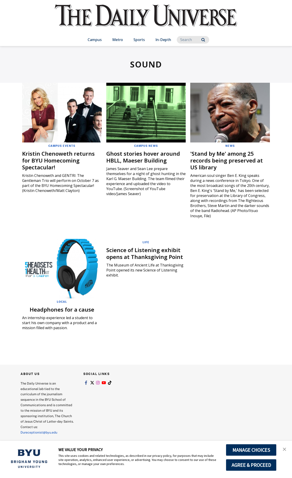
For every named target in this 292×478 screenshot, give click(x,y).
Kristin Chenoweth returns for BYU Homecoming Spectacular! (58, 160)
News (230, 145)
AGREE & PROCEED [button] (251, 465)
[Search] (193, 40)
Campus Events (61, 145)
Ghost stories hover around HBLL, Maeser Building (143, 157)
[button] (284, 449)
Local (62, 301)
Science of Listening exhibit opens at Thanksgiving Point (144, 253)
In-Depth (163, 39)
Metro (117, 39)
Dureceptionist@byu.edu (39, 432)
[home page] (146, 20)
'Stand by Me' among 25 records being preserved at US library (226, 160)
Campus (95, 39)
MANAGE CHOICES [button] (251, 450)
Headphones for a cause (62, 309)
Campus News (146, 145)
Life (146, 242)
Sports (139, 39)
